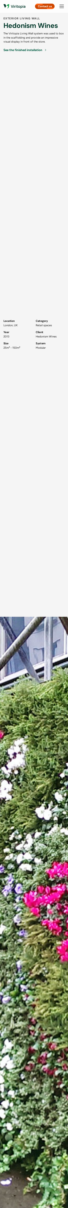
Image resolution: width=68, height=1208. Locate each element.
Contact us (45, 6)
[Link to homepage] (14, 6)
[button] (61, 6)
